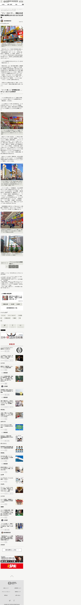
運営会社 (6, 595)
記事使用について (17, 588)
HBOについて (5, 588)
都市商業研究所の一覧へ (12, 308)
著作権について (18, 591)
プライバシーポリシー (6, 591)
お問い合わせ (17, 595)
